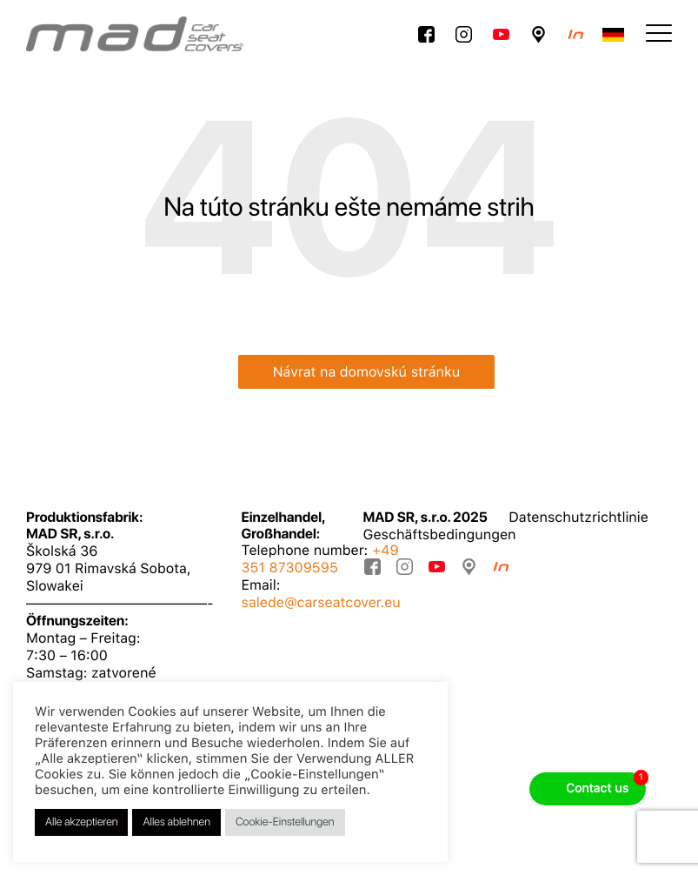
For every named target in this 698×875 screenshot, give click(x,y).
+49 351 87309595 (320, 559)
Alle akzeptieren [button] (81, 822)
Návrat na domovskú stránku (367, 372)
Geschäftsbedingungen (439, 534)
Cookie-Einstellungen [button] (285, 822)
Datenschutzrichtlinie (578, 517)
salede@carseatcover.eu (321, 602)
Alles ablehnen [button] (176, 822)
